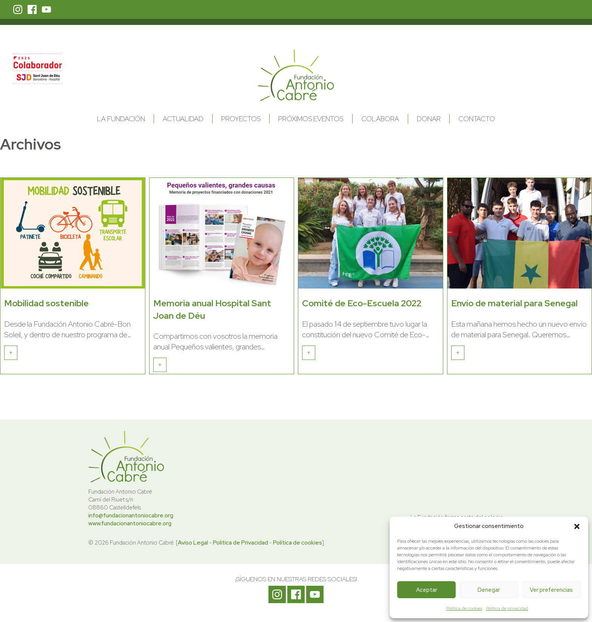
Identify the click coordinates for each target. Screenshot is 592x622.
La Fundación (121, 118)
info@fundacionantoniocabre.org (130, 515)
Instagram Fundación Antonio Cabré (17, 9)
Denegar (489, 590)
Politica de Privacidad (240, 542)
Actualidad (183, 118)
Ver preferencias (551, 590)
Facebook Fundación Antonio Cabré (32, 9)
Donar (429, 118)
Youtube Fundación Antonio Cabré (46, 9)
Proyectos (241, 118)
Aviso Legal (193, 542)
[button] (577, 526)
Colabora (380, 118)
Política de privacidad (507, 608)
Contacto (476, 118)
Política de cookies (464, 608)
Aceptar (426, 590)
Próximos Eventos (310, 118)
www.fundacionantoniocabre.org (129, 523)
